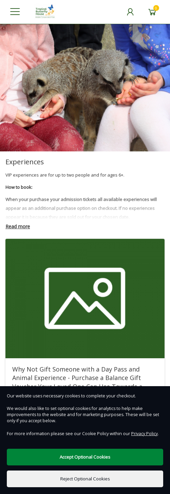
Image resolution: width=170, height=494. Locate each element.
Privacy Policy (144, 434)
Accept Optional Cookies (85, 457)
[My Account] (130, 12)
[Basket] (152, 12)
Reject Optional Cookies (85, 479)
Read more (17, 226)
